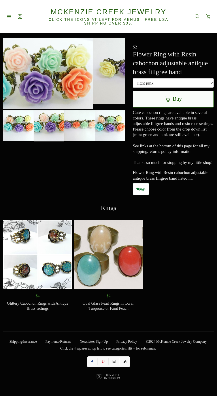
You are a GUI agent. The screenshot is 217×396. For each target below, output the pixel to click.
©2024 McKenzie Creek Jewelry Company (176, 341)
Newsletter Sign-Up (94, 341)
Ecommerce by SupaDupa (112, 376)
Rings (140, 189)
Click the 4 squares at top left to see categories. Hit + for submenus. (108, 348)
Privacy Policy (126, 341)
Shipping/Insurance (23, 341)
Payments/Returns (58, 341)
